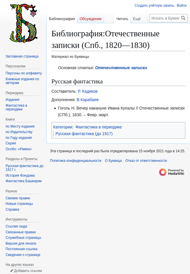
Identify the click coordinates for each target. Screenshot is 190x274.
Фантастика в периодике (99, 127)
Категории (62, 127)
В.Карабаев (87, 99)
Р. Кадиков (88, 91)
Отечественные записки (121, 67)
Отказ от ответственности (146, 161)
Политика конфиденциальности (75, 161)
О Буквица (113, 161)
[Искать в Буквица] (169, 18)
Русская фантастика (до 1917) (84, 133)
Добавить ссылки (28, 271)
